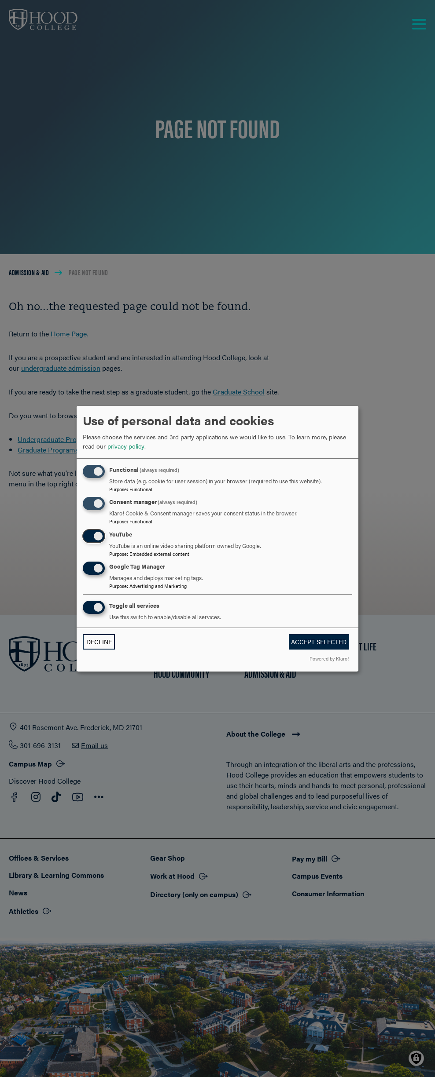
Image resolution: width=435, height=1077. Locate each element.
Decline (99, 641)
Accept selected (319, 641)
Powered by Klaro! (329, 658)
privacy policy (125, 446)
